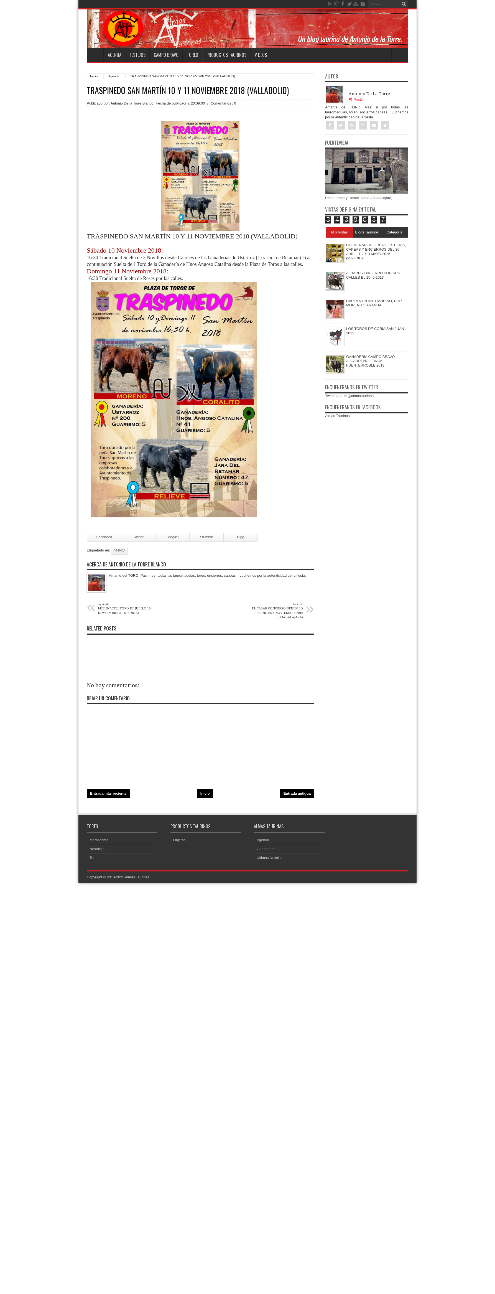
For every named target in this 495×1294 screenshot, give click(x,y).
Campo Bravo (166, 55)
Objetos (179, 840)
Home (95, 55)
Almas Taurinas (337, 416)
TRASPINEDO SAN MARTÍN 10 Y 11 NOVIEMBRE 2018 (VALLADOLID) (188, 90)
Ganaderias (266, 849)
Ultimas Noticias (269, 858)
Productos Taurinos (226, 55)
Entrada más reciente (108, 793)
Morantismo (99, 840)
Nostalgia (97, 849)
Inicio (94, 76)
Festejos (138, 55)
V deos (261, 55)
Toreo (192, 55)
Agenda (114, 55)
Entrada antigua (297, 793)
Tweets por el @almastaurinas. (350, 396)
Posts (356, 99)
